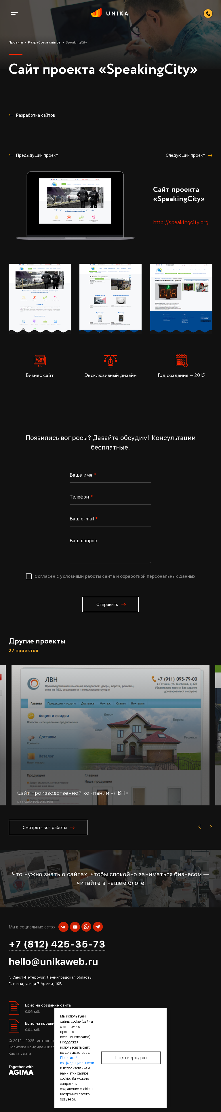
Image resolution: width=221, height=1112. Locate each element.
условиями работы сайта (87, 576)
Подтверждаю (131, 1058)
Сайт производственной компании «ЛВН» (72, 793)
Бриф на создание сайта (48, 1005)
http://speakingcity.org (180, 222)
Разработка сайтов (35, 802)
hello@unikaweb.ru (53, 961)
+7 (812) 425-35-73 (57, 944)
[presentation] (201, 827)
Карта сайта (20, 1053)
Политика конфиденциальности (38, 1047)
